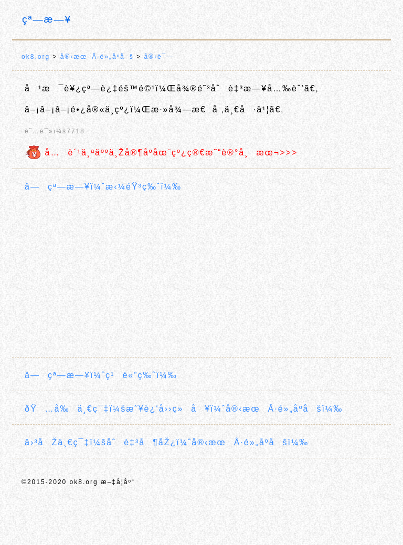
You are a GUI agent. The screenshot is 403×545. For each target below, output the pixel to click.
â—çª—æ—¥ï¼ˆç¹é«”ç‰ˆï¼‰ (101, 375)
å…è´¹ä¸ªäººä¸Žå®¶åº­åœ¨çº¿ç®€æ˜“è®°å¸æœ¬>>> (161, 152)
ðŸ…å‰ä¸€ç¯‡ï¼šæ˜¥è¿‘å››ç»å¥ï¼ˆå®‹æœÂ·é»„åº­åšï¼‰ (184, 408)
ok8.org (36, 56)
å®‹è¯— (159, 56)
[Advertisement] (201, 276)
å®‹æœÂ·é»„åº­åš (97, 56)
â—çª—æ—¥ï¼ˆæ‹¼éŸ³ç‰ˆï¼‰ (103, 186)
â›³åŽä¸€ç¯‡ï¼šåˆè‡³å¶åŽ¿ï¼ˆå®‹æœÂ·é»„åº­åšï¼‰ (167, 442)
